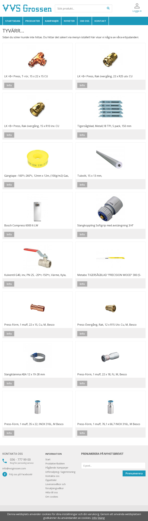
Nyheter (69, 20)
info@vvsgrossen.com (14, 468)
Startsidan (12, 20)
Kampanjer (52, 20)
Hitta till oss (51, 492)
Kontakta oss (12, 454)
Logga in (137, 10)
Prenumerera (134, 473)
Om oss (84, 20)
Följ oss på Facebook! (17, 474)
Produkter (32, 20)
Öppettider (51, 480)
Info (9, 85)
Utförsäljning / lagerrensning (60, 471)
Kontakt (100, 20)
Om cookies (51, 496)
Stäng (101, 518)
